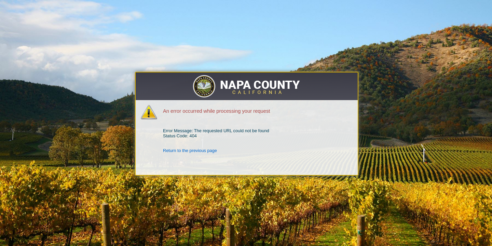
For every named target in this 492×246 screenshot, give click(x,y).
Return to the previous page (190, 150)
